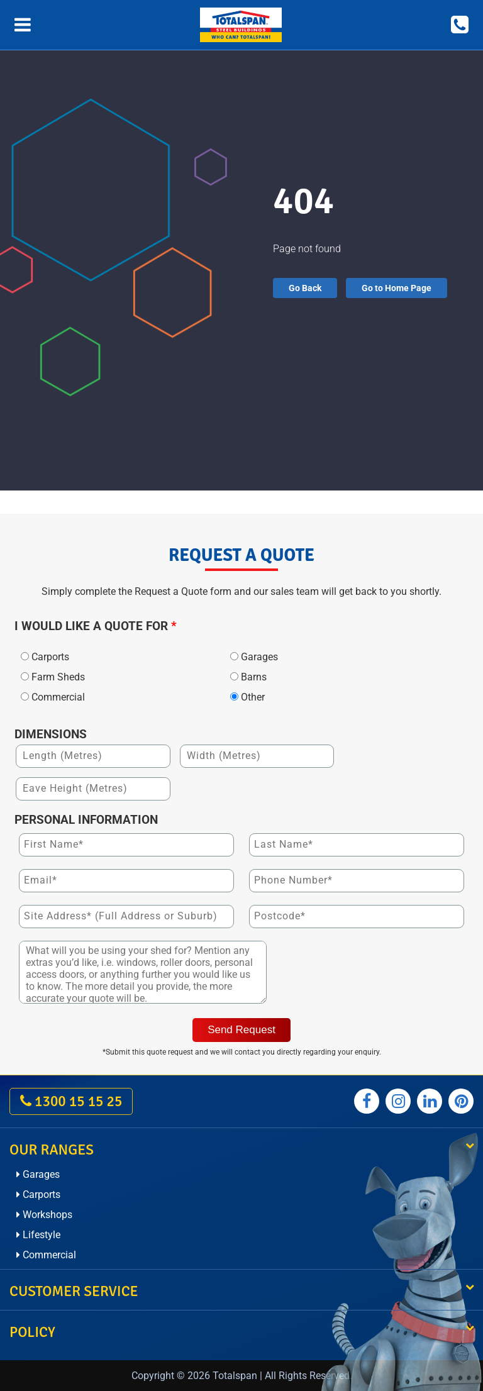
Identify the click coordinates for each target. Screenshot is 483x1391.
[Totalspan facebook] (366, 1101)
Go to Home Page (396, 288)
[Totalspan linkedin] (429, 1101)
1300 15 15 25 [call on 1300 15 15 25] (71, 1101)
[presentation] (373, 974)
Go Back (305, 288)
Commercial (46, 1255)
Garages (38, 1174)
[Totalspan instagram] (398, 1101)
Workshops (44, 1215)
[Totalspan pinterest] (461, 1101)
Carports (38, 1194)
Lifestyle (38, 1235)
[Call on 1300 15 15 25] (460, 25)
